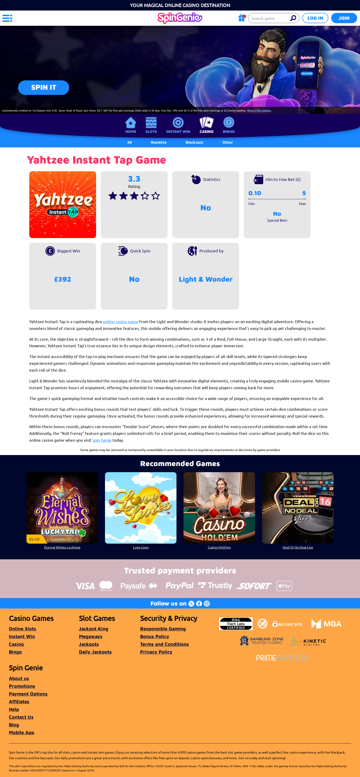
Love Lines (141, 547)
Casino (207, 131)
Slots (151, 131)
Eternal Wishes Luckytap (62, 547)
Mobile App (21, 732)
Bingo (229, 131)
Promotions (22, 686)
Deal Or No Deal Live (298, 547)
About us (19, 678)
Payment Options (28, 693)
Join (344, 18)
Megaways (90, 636)
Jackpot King (93, 628)
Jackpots (89, 644)
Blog (14, 724)
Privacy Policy (156, 651)
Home (130, 131)
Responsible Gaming (163, 628)
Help (14, 709)
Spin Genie (102, 439)
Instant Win (178, 131)
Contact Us (21, 717)
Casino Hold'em (219, 547)
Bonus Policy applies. (259, 110)
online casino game (120, 321)
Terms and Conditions (164, 644)
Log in (315, 18)
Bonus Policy (154, 636)
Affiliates (19, 701)
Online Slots (22, 628)
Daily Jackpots (95, 651)
